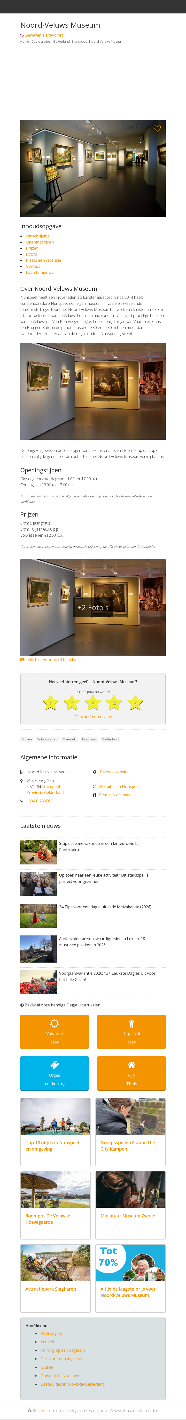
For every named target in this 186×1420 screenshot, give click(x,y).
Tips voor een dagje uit (62, 1359)
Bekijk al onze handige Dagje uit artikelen (62, 1005)
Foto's (31, 254)
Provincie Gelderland (45, 792)
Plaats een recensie (43, 260)
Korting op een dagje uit (63, 1350)
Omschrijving (38, 236)
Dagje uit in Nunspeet (61, 1376)
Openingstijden (40, 242)
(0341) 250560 (40, 801)
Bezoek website (114, 772)
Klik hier (40, 1411)
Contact (33, 266)
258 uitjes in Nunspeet (119, 786)
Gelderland (61, 41)
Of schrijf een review (93, 717)
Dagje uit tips (41, 41)
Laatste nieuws (39, 272)
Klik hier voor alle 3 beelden (49, 659)
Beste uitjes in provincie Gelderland (73, 1384)
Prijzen (32, 248)
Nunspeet (79, 41)
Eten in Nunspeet (115, 795)
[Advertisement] (93, 84)
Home (24, 41)
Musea (47, 1367)
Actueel (47, 1342)
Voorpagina (51, 1333)
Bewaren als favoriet (44, 35)
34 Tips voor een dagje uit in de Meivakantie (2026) (105, 907)
